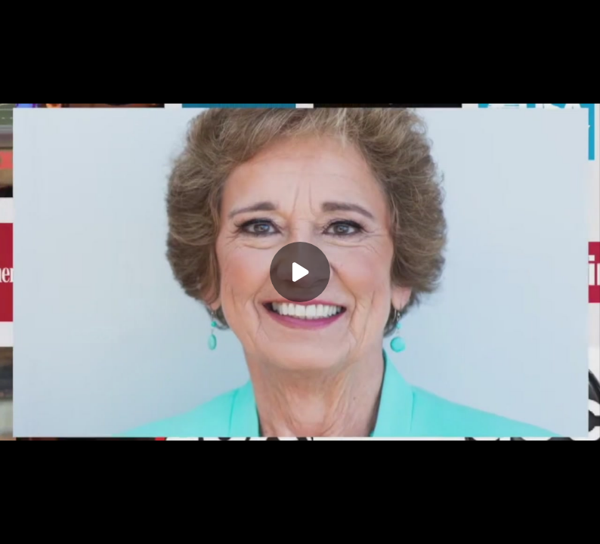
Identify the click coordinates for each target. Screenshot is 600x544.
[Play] (300, 272)
